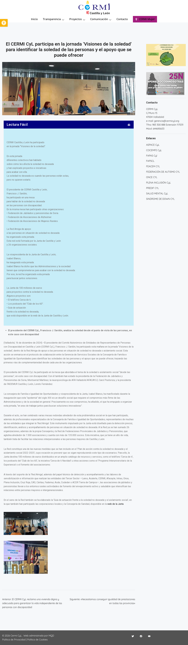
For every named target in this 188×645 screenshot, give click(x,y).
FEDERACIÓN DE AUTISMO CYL (163, 171)
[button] (4, 23)
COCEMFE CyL (154, 150)
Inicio (34, 19)
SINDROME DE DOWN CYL (160, 198)
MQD (51, 635)
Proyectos (75, 19)
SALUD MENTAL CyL (157, 193)
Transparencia (52, 19)
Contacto (122, 19)
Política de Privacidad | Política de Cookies (25, 639)
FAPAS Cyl (151, 155)
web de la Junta (115, 504)
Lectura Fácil (17, 125)
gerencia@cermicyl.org (166, 120)
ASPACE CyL (152, 144)
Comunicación (99, 19)
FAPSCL (150, 160)
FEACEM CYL (153, 166)
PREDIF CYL (152, 188)
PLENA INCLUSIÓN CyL (158, 182)
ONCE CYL (151, 177)
